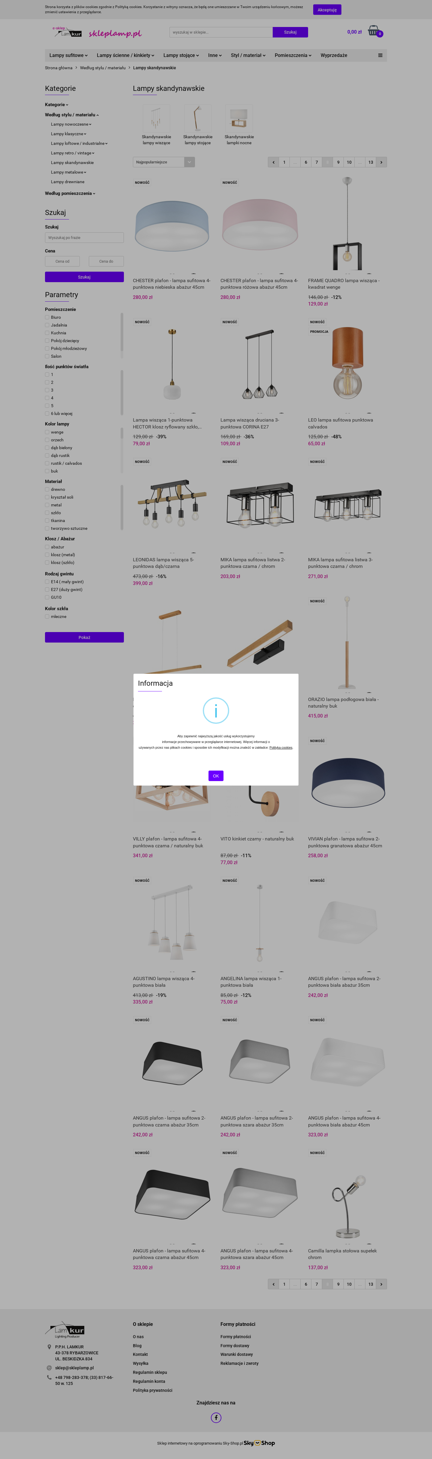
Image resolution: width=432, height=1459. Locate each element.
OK (216, 776)
